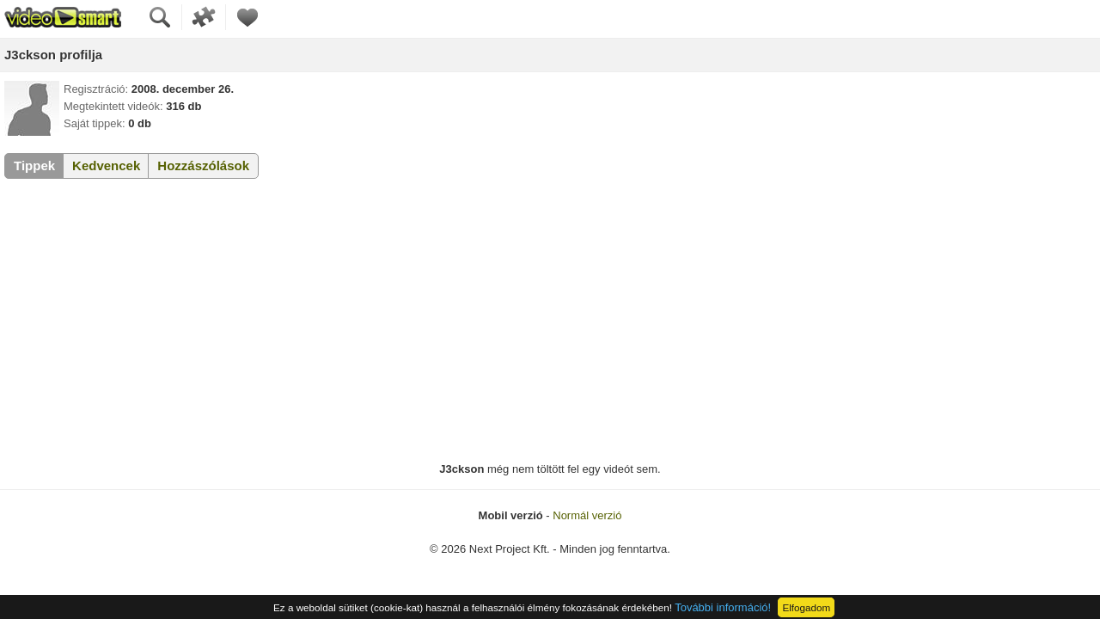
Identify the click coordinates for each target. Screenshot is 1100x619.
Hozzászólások (203, 165)
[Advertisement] (550, 320)
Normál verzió (587, 515)
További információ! (723, 607)
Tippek (34, 165)
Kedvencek (106, 165)
